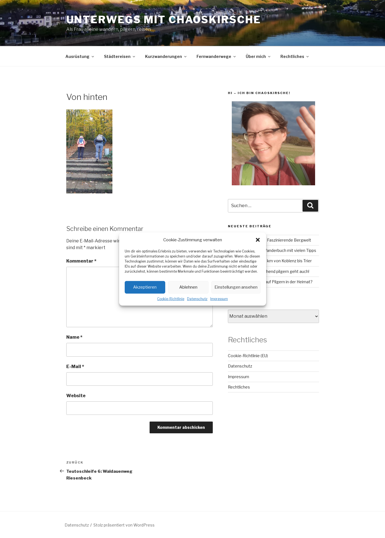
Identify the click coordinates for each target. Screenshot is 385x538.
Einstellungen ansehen (236, 287)
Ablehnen (188, 287)
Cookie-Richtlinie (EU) (248, 355)
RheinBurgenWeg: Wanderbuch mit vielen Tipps (272, 250)
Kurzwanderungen (166, 56)
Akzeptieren (145, 287)
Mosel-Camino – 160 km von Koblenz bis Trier (270, 260)
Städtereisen (120, 56)
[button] (258, 240)
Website (76, 395)
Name (74, 337)
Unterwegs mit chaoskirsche (163, 19)
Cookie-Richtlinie (170, 298)
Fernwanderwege (217, 56)
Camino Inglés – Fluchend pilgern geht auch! (268, 271)
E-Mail (75, 366)
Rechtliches (295, 56)
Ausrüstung (80, 56)
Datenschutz (197, 298)
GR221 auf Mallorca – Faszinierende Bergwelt (269, 240)
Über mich (258, 56)
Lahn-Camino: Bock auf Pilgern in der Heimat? (270, 281)
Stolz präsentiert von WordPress (124, 525)
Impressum (219, 298)
